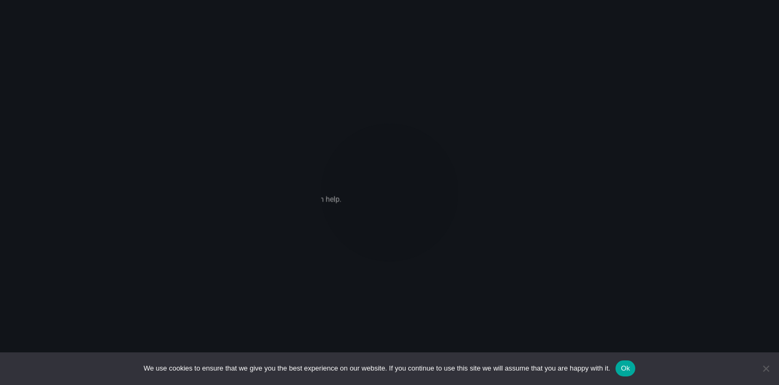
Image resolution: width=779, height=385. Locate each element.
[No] (765, 368)
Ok (625, 368)
